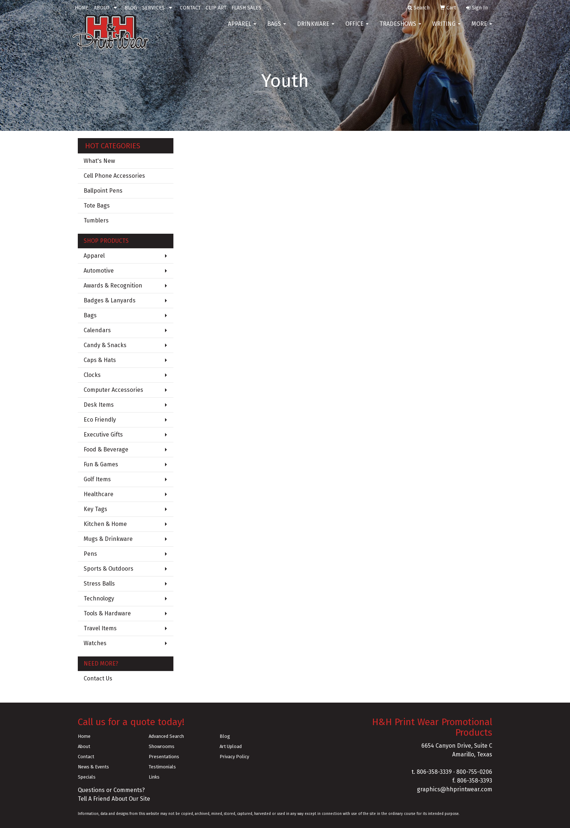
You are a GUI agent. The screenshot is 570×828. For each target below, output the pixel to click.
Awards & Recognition (113, 285)
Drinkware (315, 28)
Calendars (97, 330)
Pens (90, 553)
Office (357, 28)
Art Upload (231, 746)
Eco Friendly (100, 419)
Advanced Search (166, 736)
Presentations (164, 756)
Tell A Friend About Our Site (114, 798)
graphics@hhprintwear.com (454, 789)
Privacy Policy (234, 756)
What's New (99, 160)
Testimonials (162, 766)
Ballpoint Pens (103, 190)
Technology (99, 598)
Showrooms (161, 746)
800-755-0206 (474, 771)
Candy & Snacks (105, 345)
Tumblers (96, 220)
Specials (87, 777)
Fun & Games (101, 464)
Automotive (99, 270)
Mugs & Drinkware (108, 538)
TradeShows (400, 28)
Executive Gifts (103, 434)
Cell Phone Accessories (114, 175)
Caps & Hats (100, 360)
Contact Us (98, 678)
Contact (86, 756)
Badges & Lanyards (110, 300)
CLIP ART (216, 8)
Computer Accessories (113, 389)
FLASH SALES (246, 8)
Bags (276, 28)
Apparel (242, 28)
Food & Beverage (106, 449)
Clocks (92, 374)
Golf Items (97, 479)
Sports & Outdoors (108, 568)
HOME (82, 8)
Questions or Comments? (111, 790)
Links (154, 777)
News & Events (93, 766)
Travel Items (100, 628)
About (84, 746)
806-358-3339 (434, 771)
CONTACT (190, 8)
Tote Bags (97, 205)
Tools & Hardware (107, 613)
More (481, 28)
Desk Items (99, 404)
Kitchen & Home (105, 523)
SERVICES (153, 8)
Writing (446, 28)
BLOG (131, 8)
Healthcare (98, 494)
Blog (225, 736)
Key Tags (95, 509)
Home (84, 736)
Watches (95, 643)
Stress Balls (99, 583)
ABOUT (101, 8)
